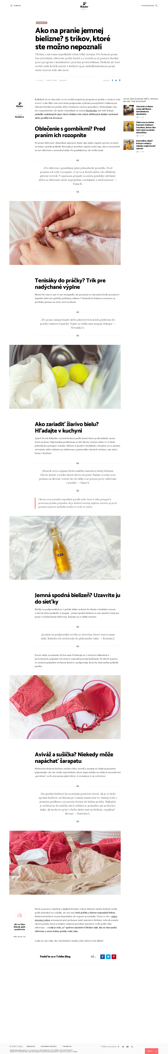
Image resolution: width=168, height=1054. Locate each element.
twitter (116, 80)
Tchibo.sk (66, 1046)
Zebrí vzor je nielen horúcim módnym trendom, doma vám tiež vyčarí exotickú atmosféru (146, 190)
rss (132, 1047)
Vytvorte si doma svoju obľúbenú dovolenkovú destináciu (144, 172)
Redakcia (31, 1046)
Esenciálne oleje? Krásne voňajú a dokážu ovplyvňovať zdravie (146, 207)
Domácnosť (41, 23)
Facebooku (91, 173)
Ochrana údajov (49, 1046)
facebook (112, 80)
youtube (127, 1047)
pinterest (119, 80)
